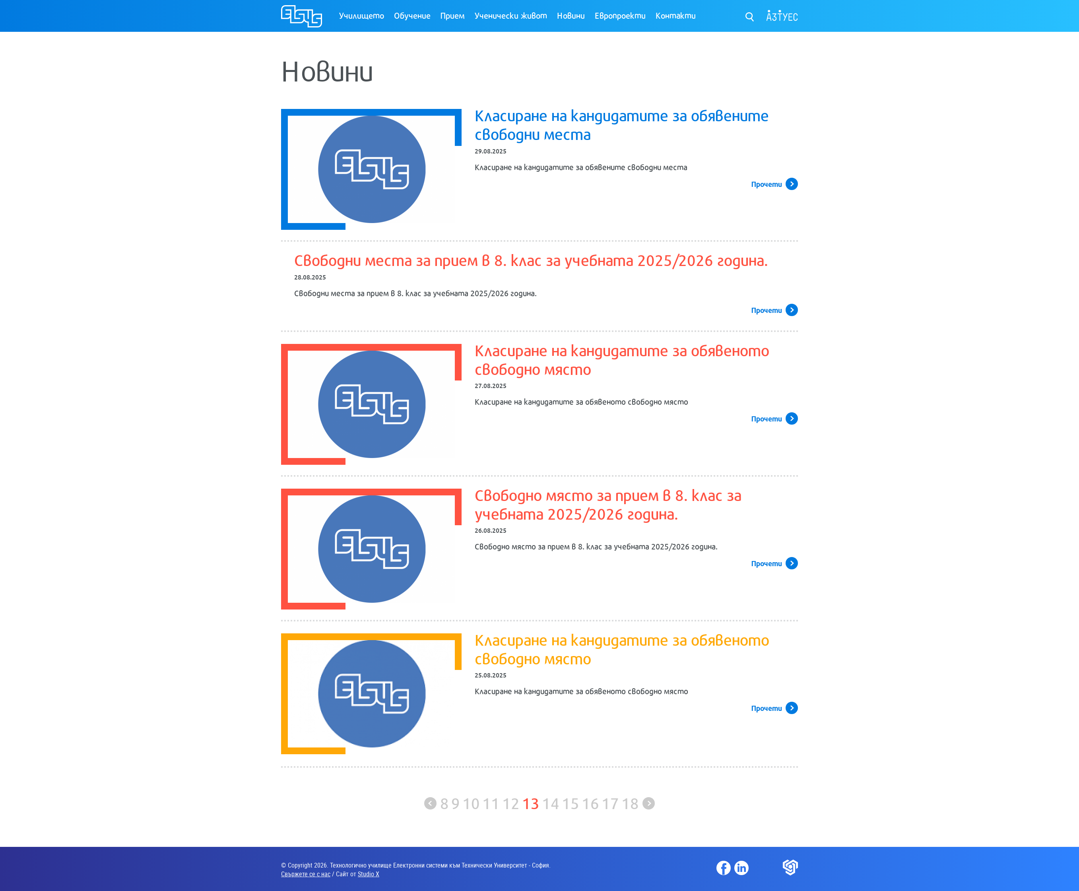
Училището (361, 15)
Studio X (368, 874)
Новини (571, 15)
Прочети (766, 183)
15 (570, 802)
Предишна (430, 803)
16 (590, 802)
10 (471, 802)
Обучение (412, 15)
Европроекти (620, 15)
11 (491, 802)
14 (550, 802)
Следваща (648, 803)
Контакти (676, 15)
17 (610, 802)
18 (630, 802)
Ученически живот (511, 15)
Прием (453, 15)
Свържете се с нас (305, 874)
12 (511, 802)
